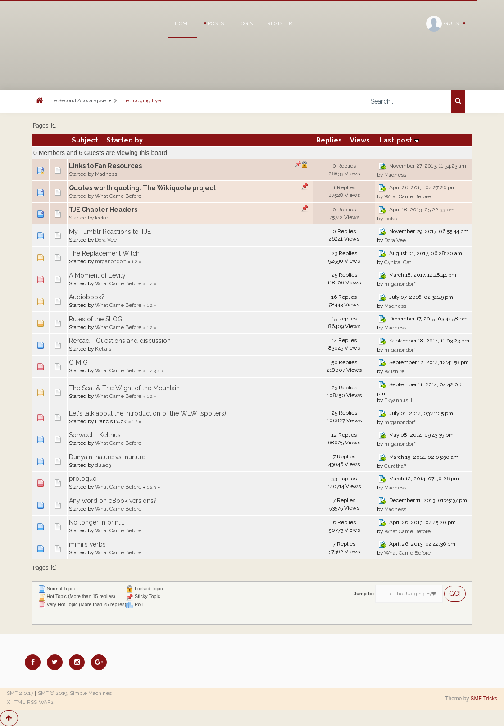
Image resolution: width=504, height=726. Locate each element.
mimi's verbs (87, 544)
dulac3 (103, 465)
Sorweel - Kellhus (95, 434)
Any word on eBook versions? (113, 500)
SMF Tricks (484, 698)
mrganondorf (110, 261)
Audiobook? (86, 297)
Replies (329, 140)
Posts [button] (214, 23)
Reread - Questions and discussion (120, 340)
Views (360, 140)
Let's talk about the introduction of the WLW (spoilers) (147, 413)
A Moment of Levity (97, 275)
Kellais (103, 349)
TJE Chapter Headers (103, 209)
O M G (78, 362)
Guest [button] (445, 24)
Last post (399, 140)
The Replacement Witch (104, 253)
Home (183, 23)
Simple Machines (91, 693)
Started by (124, 140)
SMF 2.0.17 (20, 693)
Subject (85, 140)
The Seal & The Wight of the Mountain (124, 388)
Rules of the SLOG (96, 319)
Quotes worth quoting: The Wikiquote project (142, 188)
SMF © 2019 (52, 693)
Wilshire (394, 371)
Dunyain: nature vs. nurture (107, 457)
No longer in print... (96, 522)
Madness (106, 174)
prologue (82, 478)
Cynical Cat (397, 262)
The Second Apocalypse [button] (79, 100)
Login (245, 23)
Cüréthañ (395, 466)
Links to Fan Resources (105, 165)
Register (279, 23)
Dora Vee (106, 240)
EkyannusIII (398, 400)
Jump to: (364, 593)
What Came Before (118, 196)
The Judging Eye (140, 100)
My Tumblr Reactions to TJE (110, 231)
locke (101, 218)
